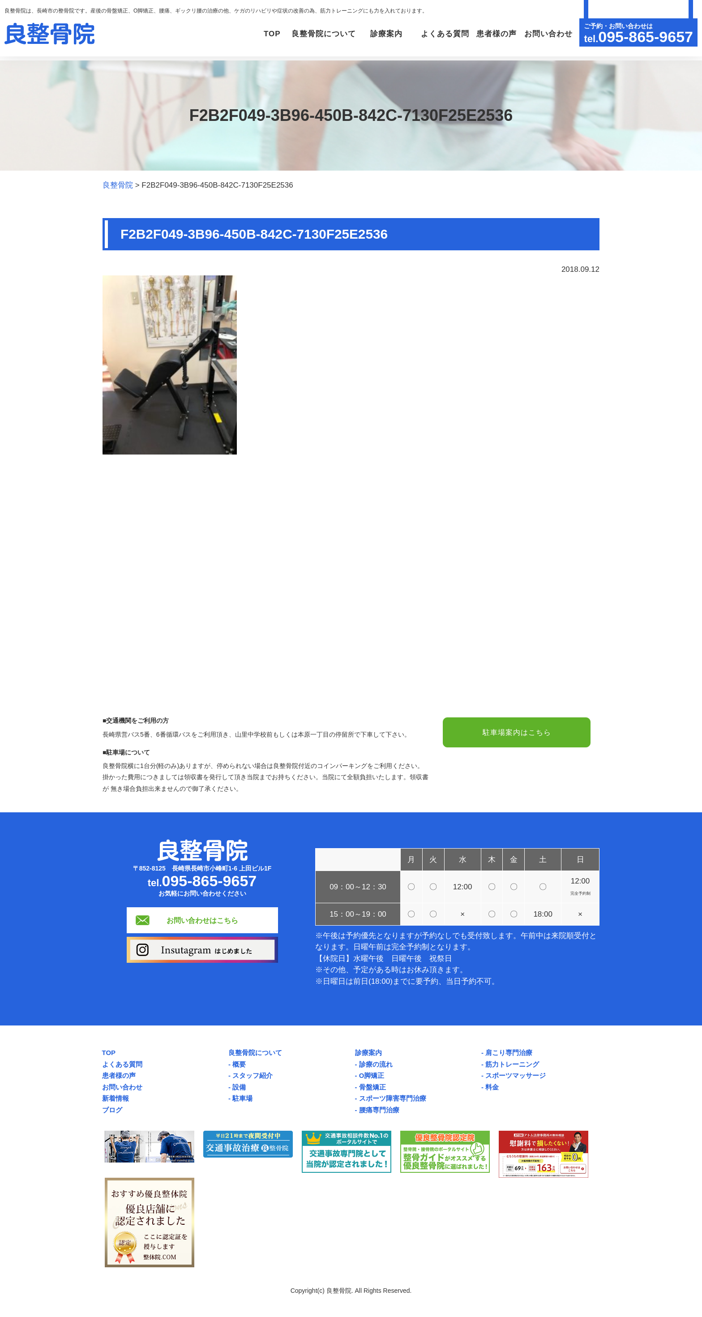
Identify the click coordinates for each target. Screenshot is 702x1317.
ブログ (112, 1110)
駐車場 (242, 1098)
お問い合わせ (547, 34)
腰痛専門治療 (379, 1110)
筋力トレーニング (512, 1064)
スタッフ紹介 (252, 1075)
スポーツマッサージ (515, 1075)
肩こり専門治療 (508, 1052)
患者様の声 (494, 34)
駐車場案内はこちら (516, 732)
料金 (492, 1087)
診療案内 (368, 1052)
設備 (239, 1087)
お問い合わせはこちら (202, 920)
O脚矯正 (372, 1075)
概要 (239, 1064)
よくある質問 (440, 34)
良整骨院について (255, 1052)
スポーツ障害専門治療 (392, 1098)
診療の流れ (376, 1064)
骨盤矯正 (372, 1087)
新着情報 (115, 1098)
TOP (259, 34)
